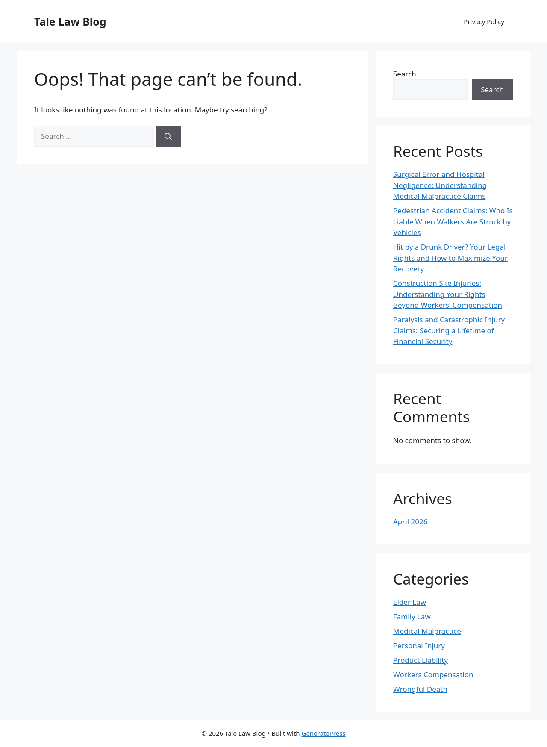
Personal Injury (419, 645)
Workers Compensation (433, 674)
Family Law (412, 616)
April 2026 (410, 521)
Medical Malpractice (427, 631)
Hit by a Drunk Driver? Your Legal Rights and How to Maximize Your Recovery (450, 258)
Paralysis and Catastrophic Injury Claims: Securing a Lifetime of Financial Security (449, 330)
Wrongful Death (420, 689)
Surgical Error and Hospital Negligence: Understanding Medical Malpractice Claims (440, 185)
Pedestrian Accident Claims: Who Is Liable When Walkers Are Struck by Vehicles (453, 221)
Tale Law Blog (70, 21)
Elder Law (409, 602)
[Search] (168, 136)
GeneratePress (323, 733)
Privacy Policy (484, 21)
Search (404, 74)
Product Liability (420, 660)
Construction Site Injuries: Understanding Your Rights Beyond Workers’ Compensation (447, 294)
